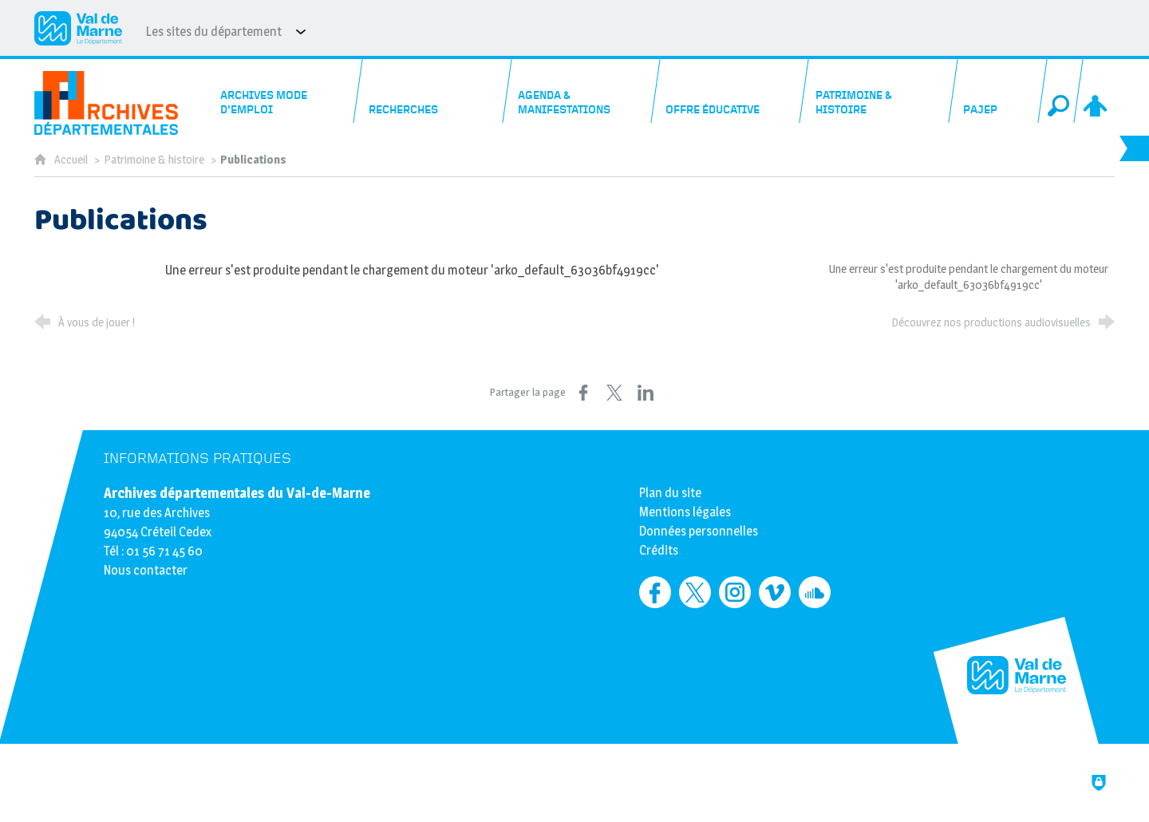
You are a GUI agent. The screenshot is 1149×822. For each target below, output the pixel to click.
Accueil (72, 159)
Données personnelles (698, 531)
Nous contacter (146, 570)
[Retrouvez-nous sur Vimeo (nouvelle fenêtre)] (775, 592)
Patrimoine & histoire (154, 159)
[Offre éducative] (731, 91)
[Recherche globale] (1060, 91)
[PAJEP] (998, 91)
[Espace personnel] (1096, 91)
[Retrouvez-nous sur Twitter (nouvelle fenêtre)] (695, 592)
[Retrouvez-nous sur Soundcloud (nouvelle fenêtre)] (815, 592)
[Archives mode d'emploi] (285, 91)
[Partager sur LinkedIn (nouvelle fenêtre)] (645, 392)
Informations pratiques (197, 458)
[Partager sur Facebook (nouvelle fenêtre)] (583, 392)
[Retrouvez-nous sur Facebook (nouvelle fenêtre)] (655, 592)
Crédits (658, 550)
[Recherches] (433, 91)
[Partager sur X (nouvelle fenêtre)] (614, 392)
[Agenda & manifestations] (582, 91)
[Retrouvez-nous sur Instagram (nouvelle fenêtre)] (735, 592)
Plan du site (670, 492)
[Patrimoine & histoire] (879, 91)
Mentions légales (685, 512)
